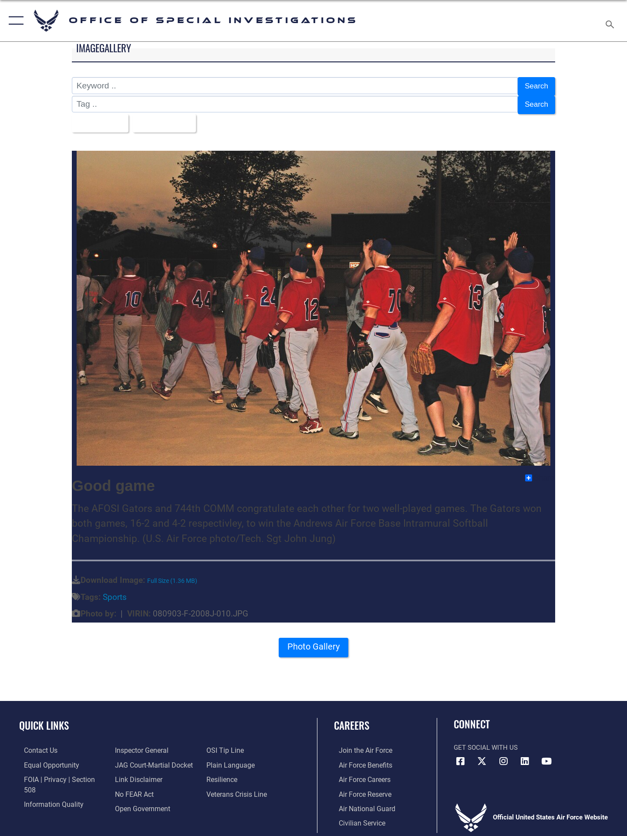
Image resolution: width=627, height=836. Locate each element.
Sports (115, 592)
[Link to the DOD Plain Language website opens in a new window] (230, 745)
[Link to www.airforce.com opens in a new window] (360, 745)
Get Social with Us (486, 742)
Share (539, 472)
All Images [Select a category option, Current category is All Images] (99, 119)
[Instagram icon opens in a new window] (503, 756)
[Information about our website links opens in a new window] (136, 760)
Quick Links (44, 720)
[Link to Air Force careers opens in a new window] (359, 774)
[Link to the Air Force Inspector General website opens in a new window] (45, 802)
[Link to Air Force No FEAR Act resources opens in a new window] (133, 774)
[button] (14, 20)
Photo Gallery (313, 644)
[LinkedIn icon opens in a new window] (524, 756)
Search (535, 85)
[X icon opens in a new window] (482, 756)
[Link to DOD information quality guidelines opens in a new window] (47, 788)
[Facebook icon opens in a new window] (460, 756)
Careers (351, 720)
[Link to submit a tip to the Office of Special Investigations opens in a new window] (131, 802)
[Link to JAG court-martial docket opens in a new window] (151, 745)
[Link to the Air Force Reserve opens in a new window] (359, 788)
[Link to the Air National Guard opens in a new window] (361, 802)
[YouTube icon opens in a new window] (546, 756)
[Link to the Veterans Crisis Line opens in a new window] (237, 774)
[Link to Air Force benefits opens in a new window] (360, 760)
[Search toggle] (611, 20)
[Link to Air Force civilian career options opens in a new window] (356, 817)
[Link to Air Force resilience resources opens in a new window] (223, 760)
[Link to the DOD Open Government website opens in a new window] (139, 788)
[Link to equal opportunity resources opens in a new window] (45, 760)
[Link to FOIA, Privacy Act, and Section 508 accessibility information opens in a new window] (59, 774)
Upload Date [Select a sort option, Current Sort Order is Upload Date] (169, 119)
